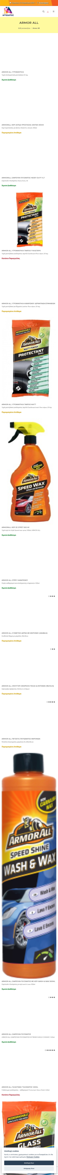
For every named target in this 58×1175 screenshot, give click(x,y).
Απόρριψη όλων (29, 1168)
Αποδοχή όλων (29, 1163)
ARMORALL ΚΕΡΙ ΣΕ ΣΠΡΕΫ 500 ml (15, 527)
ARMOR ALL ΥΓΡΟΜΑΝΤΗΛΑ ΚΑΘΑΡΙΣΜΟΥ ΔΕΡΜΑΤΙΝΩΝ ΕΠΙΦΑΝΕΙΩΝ (28, 303)
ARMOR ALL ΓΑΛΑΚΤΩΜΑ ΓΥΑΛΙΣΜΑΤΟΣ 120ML (20, 1087)
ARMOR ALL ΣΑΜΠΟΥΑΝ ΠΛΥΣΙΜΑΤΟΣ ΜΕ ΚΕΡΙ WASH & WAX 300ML (28, 981)
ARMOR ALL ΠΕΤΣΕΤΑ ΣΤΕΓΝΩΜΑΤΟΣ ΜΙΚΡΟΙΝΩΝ (21, 739)
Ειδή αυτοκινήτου (24, 28)
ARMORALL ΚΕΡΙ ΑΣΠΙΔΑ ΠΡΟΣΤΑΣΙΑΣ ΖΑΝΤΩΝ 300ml (23, 125)
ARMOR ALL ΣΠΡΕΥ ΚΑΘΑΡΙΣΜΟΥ (15, 580)
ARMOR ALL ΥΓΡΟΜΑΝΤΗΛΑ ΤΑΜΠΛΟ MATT (19, 404)
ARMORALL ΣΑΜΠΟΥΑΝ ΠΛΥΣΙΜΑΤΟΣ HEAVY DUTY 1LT (23, 178)
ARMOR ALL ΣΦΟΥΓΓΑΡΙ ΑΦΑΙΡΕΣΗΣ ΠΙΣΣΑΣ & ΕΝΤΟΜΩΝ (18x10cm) (28, 686)
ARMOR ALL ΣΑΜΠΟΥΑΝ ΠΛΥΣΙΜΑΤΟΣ (16, 1034)
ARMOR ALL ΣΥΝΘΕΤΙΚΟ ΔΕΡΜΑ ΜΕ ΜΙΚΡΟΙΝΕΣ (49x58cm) (24, 633)
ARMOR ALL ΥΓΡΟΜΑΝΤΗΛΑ (13, 72)
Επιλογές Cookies (33, 1157)
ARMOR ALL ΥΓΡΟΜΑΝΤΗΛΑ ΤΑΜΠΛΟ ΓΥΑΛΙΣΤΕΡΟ (21, 251)
